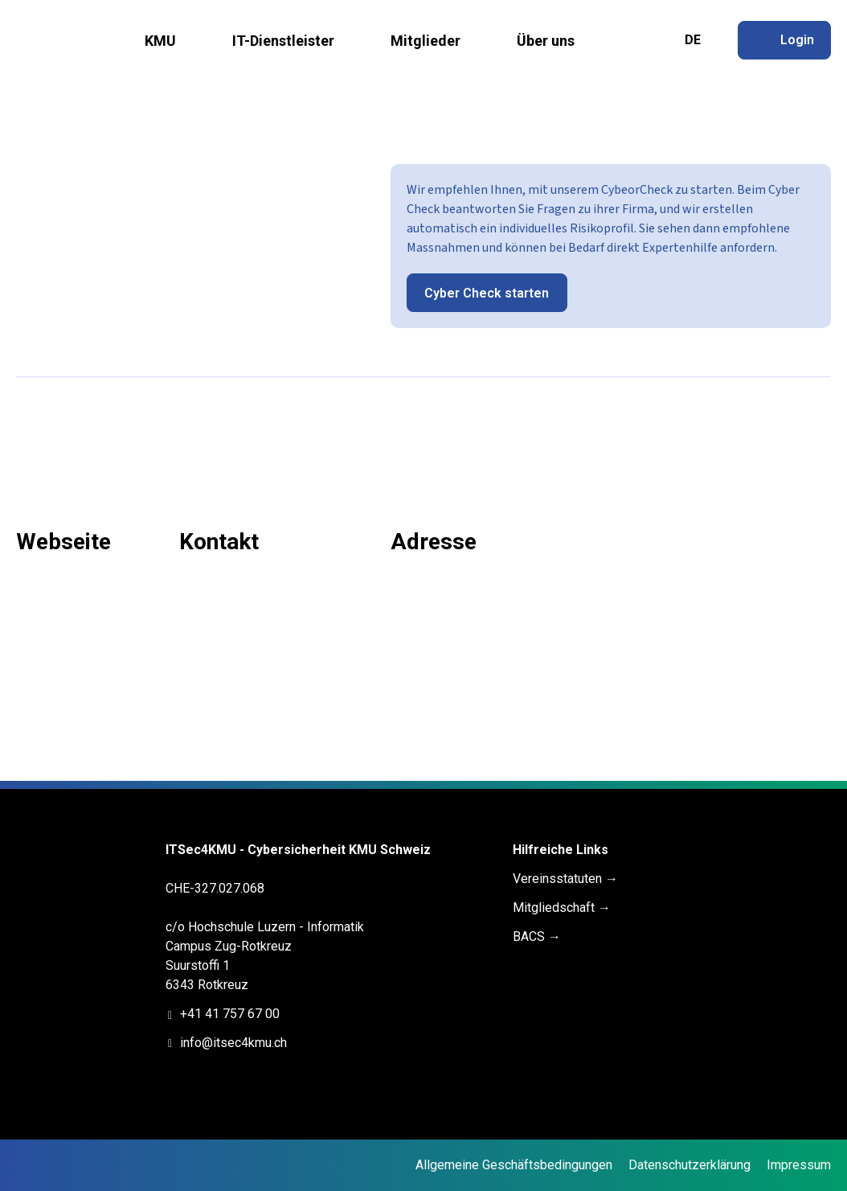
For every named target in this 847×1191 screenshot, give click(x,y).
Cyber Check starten (486, 293)
